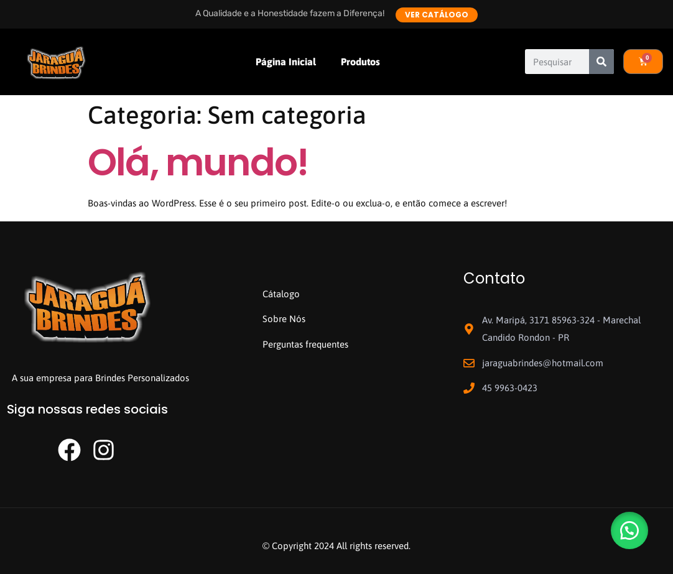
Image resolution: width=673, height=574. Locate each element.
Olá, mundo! (198, 162)
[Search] (601, 61)
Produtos (360, 61)
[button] (629, 530)
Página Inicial (286, 61)
